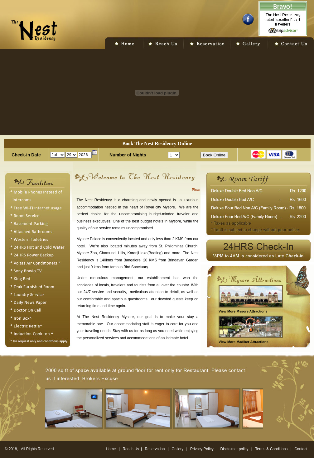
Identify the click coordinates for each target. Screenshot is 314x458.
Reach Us (131, 449)
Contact (300, 449)
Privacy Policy (202, 449)
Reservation (155, 449)
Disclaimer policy (234, 449)
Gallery (177, 449)
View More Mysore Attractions (243, 311)
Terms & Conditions (271, 449)
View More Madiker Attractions (243, 342)
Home (111, 449)
